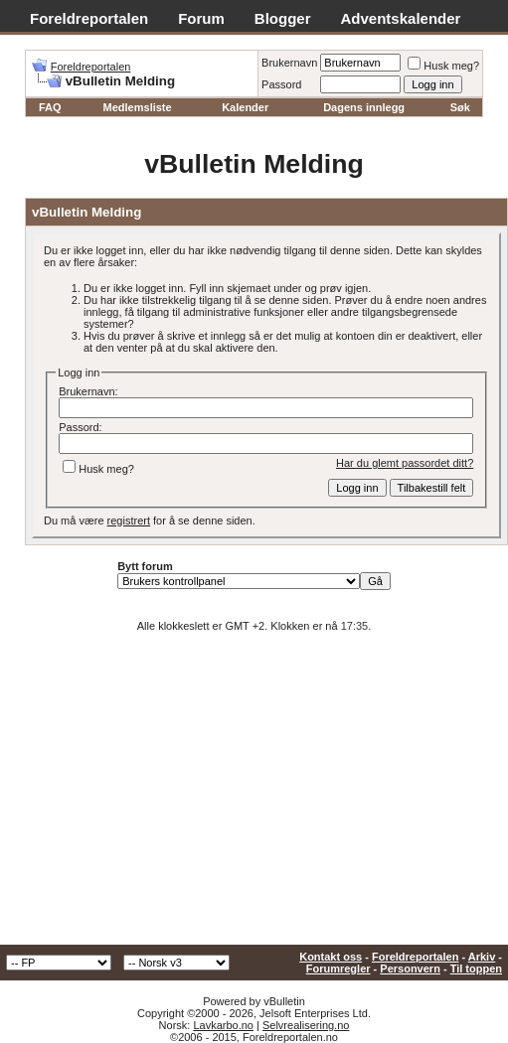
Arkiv (482, 957)
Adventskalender (401, 18)
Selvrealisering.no (305, 1025)
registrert (128, 520)
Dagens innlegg (364, 107)
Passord (281, 84)
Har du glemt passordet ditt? (404, 463)
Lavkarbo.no (223, 1025)
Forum (201, 18)
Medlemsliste (137, 107)
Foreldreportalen (89, 18)
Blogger (282, 18)
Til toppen (476, 968)
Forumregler (338, 968)
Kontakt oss (330, 957)
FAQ (50, 107)
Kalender (245, 107)
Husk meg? (443, 66)
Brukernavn (289, 63)
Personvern (410, 968)
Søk (460, 107)
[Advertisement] (254, 796)
